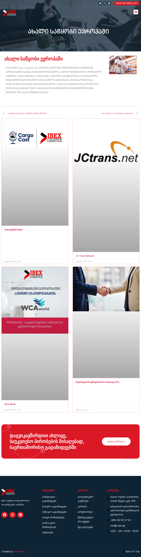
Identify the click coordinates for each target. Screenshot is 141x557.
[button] (135, 12)
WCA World (10, 404)
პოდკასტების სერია (13, 229)
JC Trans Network (85, 256)
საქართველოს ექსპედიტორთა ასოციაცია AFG (97, 382)
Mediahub (19, 551)
